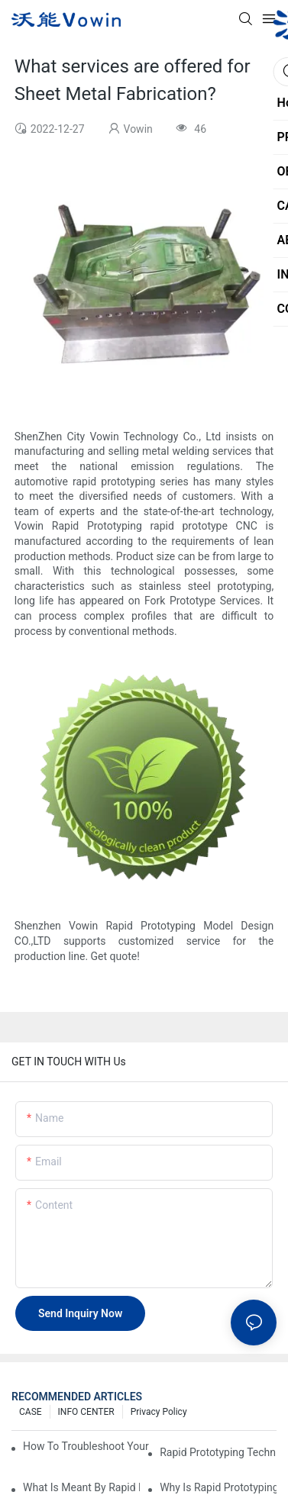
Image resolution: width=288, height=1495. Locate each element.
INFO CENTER (86, 1411)
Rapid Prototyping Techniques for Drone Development (218, 1452)
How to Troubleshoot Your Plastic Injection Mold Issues (86, 1446)
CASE (30, 1411)
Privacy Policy (159, 1411)
